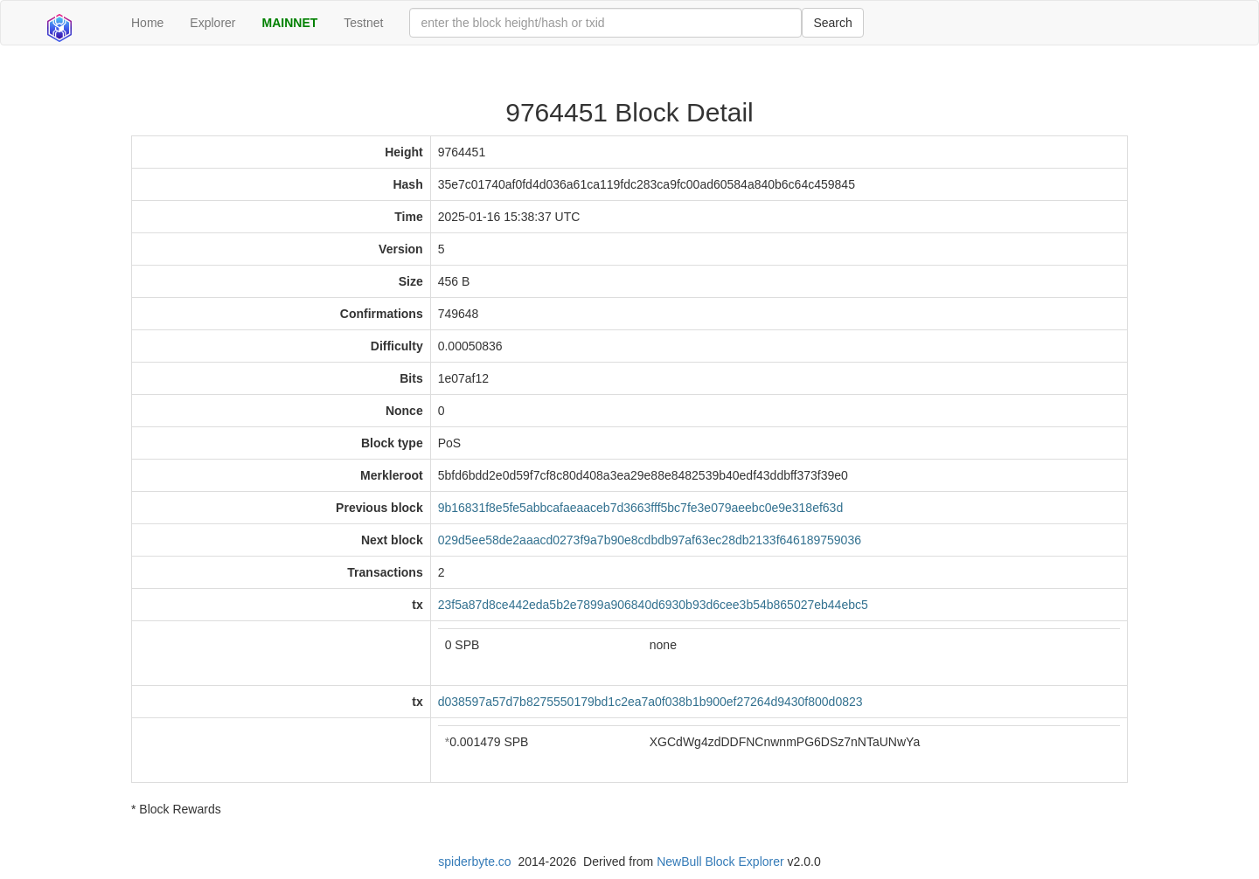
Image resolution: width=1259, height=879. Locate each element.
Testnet (363, 23)
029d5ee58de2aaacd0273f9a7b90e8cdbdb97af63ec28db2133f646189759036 (649, 540)
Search (832, 23)
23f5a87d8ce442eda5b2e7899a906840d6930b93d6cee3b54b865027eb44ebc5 (653, 605)
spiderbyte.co (474, 862)
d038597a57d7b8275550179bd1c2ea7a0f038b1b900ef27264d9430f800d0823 (650, 702)
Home (147, 23)
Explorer (212, 23)
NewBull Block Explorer (720, 862)
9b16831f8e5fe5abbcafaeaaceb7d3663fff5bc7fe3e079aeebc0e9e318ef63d (641, 508)
